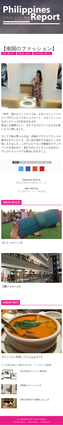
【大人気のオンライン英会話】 (31, 191)
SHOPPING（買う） (42, 53)
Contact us (45, 422)
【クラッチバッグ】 (12, 242)
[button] (12, 38)
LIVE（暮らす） (8, 53)
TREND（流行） (24, 53)
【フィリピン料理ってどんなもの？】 (22, 357)
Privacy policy (19, 422)
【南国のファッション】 (30, 385)
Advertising (33, 422)
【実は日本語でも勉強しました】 (31, 182)
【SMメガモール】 (11, 286)
